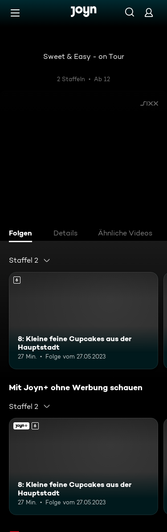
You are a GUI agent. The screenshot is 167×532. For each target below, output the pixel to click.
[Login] (149, 12)
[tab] (22, 234)
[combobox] (29, 260)
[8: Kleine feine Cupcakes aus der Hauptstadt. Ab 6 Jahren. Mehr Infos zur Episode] (83, 320)
